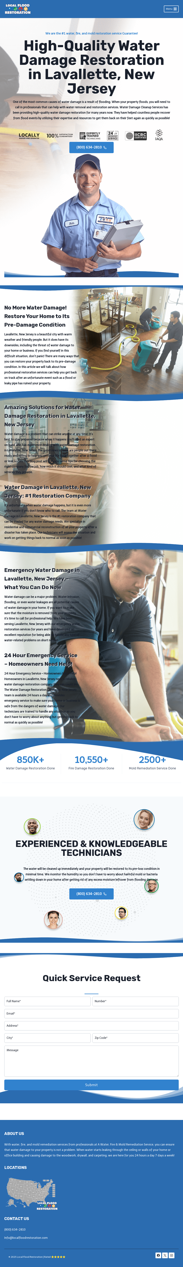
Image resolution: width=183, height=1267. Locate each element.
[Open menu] (171, 9)
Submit (91, 1102)
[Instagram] (171, 1255)
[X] (165, 1255)
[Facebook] (158, 1255)
